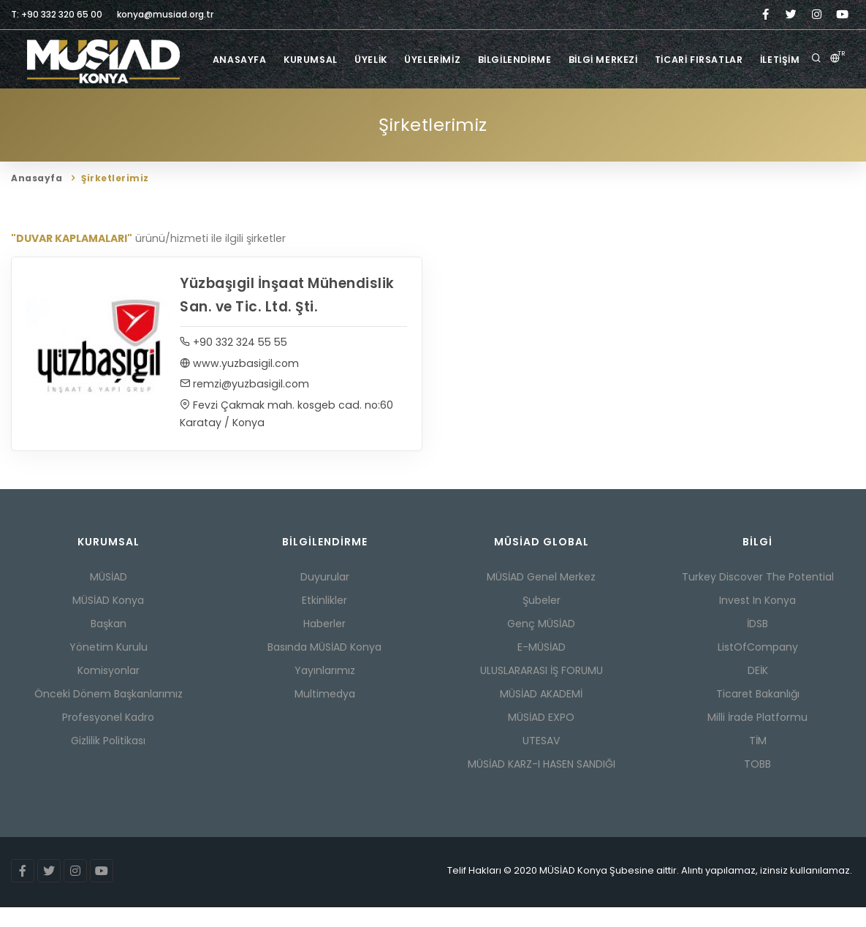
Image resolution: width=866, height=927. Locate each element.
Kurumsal (322, 118)
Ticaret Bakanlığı (757, 713)
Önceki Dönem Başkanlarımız (108, 713)
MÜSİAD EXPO (541, 737)
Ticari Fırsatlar (731, 118)
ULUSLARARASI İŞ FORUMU (541, 690)
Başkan (108, 643)
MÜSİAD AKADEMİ (541, 713)
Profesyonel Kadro (108, 737)
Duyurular (324, 596)
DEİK (758, 690)
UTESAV (541, 760)
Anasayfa (246, 118)
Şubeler (542, 620)
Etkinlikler (324, 620)
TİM (758, 760)
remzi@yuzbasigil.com (244, 403)
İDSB (757, 643)
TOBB (757, 783)
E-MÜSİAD (541, 666)
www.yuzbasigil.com (239, 382)
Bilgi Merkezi (630, 118)
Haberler (324, 643)
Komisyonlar (108, 690)
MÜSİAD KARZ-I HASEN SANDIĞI (541, 783)
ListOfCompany (758, 666)
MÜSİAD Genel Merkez (541, 596)
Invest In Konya (757, 620)
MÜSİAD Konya (108, 620)
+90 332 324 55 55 (233, 361)
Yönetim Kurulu (108, 666)
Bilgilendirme (538, 118)
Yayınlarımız (325, 690)
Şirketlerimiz (126, 105)
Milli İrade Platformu (757, 737)
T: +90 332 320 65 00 (56, 14)
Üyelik (386, 118)
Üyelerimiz (452, 118)
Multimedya (325, 713)
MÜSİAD (108, 596)
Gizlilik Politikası (108, 760)
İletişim (816, 118)
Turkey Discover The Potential (758, 596)
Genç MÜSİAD (541, 643)
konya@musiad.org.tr (165, 14)
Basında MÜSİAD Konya (324, 666)
